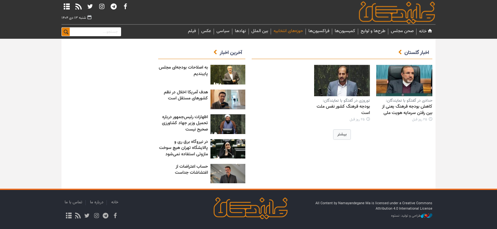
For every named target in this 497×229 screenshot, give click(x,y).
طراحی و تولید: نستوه (411, 216)
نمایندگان (388, 12)
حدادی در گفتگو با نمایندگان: (409, 101)
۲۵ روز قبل (419, 119)
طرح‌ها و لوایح (373, 31)
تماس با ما (73, 202)
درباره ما (96, 202)
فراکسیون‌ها (318, 31)
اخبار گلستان (416, 53)
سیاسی (222, 31)
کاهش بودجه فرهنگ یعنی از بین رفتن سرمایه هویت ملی (407, 110)
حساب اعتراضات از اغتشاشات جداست (191, 170)
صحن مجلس (402, 31)
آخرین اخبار (231, 53)
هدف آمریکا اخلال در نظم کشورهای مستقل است (186, 95)
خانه (426, 31)
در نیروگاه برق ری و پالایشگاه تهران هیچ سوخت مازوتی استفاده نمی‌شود (183, 148)
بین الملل (259, 31)
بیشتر (342, 134)
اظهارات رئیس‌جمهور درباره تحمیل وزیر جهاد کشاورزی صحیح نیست (185, 123)
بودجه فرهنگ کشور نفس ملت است (343, 110)
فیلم (192, 31)
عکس (206, 31)
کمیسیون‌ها (345, 31)
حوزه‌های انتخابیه (288, 31)
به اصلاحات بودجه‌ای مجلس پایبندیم (183, 70)
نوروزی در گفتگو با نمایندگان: (346, 101)
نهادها (240, 31)
